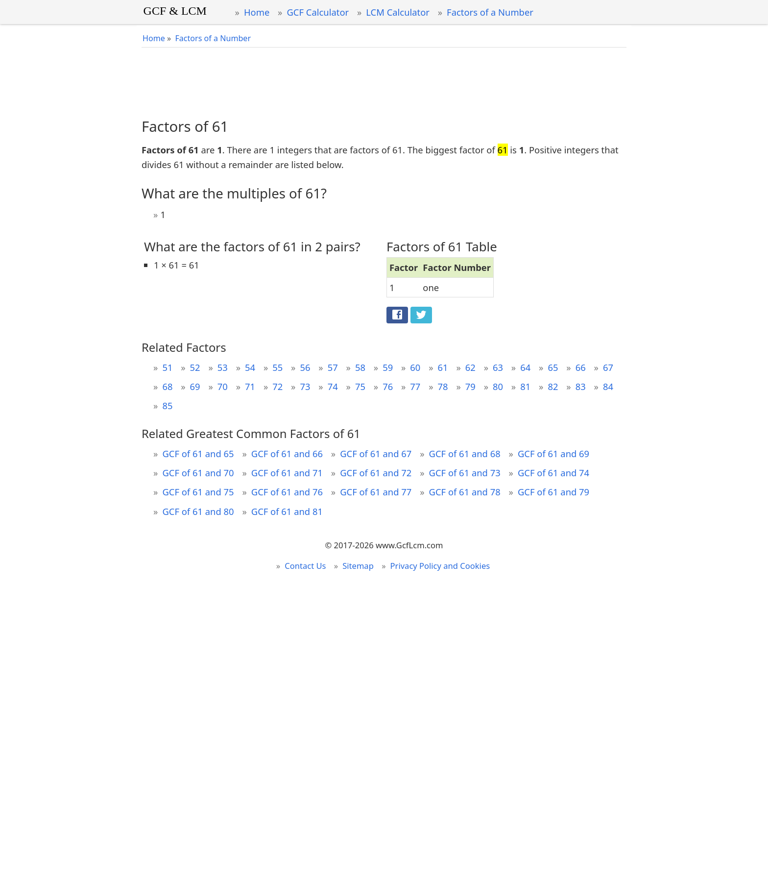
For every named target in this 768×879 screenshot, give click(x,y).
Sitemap (358, 565)
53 (222, 367)
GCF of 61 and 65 (198, 453)
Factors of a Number (490, 12)
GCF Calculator (318, 12)
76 (388, 386)
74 (333, 386)
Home (256, 12)
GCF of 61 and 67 (375, 453)
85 (167, 405)
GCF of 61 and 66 (287, 453)
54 (250, 367)
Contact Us (305, 565)
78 (443, 386)
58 (360, 367)
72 (277, 386)
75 (360, 386)
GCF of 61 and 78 (465, 492)
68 (167, 386)
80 (498, 386)
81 (525, 386)
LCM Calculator (398, 12)
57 (333, 367)
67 (608, 367)
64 (525, 367)
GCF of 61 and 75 (198, 492)
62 (470, 367)
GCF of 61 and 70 (198, 472)
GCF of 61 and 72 (375, 472)
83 (581, 386)
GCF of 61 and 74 (553, 472)
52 (195, 367)
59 (388, 367)
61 (443, 367)
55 (277, 367)
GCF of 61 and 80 (198, 511)
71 (250, 386)
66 (581, 367)
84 (608, 386)
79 (470, 386)
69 (195, 386)
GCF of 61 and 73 (465, 472)
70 (222, 386)
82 (553, 386)
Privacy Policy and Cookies (440, 565)
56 (305, 367)
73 (305, 386)
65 (553, 367)
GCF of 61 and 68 (465, 453)
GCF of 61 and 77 (375, 492)
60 (415, 367)
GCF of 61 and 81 (287, 511)
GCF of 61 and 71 (287, 472)
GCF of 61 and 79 (553, 492)
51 (167, 367)
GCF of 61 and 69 (553, 453)
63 (498, 367)
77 (415, 386)
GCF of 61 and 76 (287, 492)
